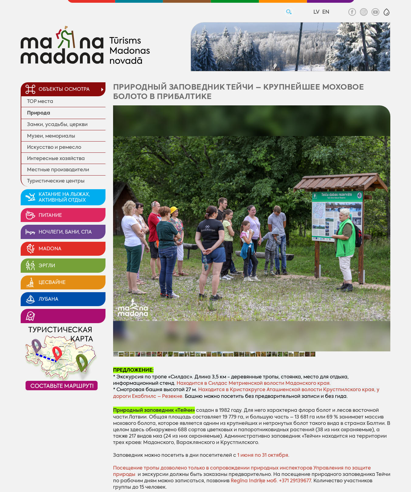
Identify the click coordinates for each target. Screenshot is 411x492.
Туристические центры (56, 181)
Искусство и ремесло (54, 147)
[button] (386, 12)
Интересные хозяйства (56, 158)
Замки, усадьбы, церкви (57, 124)
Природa (38, 112)
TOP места (40, 101)
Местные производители (58, 169)
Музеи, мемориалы (51, 136)
